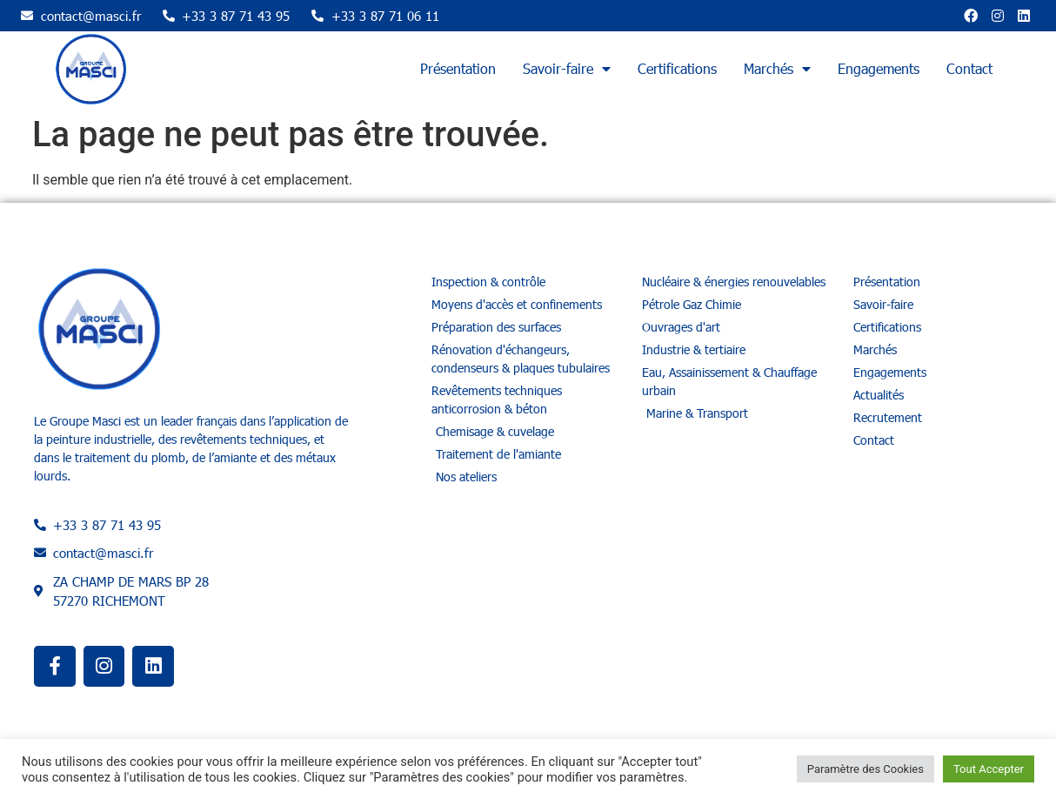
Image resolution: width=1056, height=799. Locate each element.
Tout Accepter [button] (988, 769)
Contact (969, 68)
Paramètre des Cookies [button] (865, 769)
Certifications (677, 68)
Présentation (458, 68)
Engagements (878, 68)
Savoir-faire (567, 68)
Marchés (777, 68)
